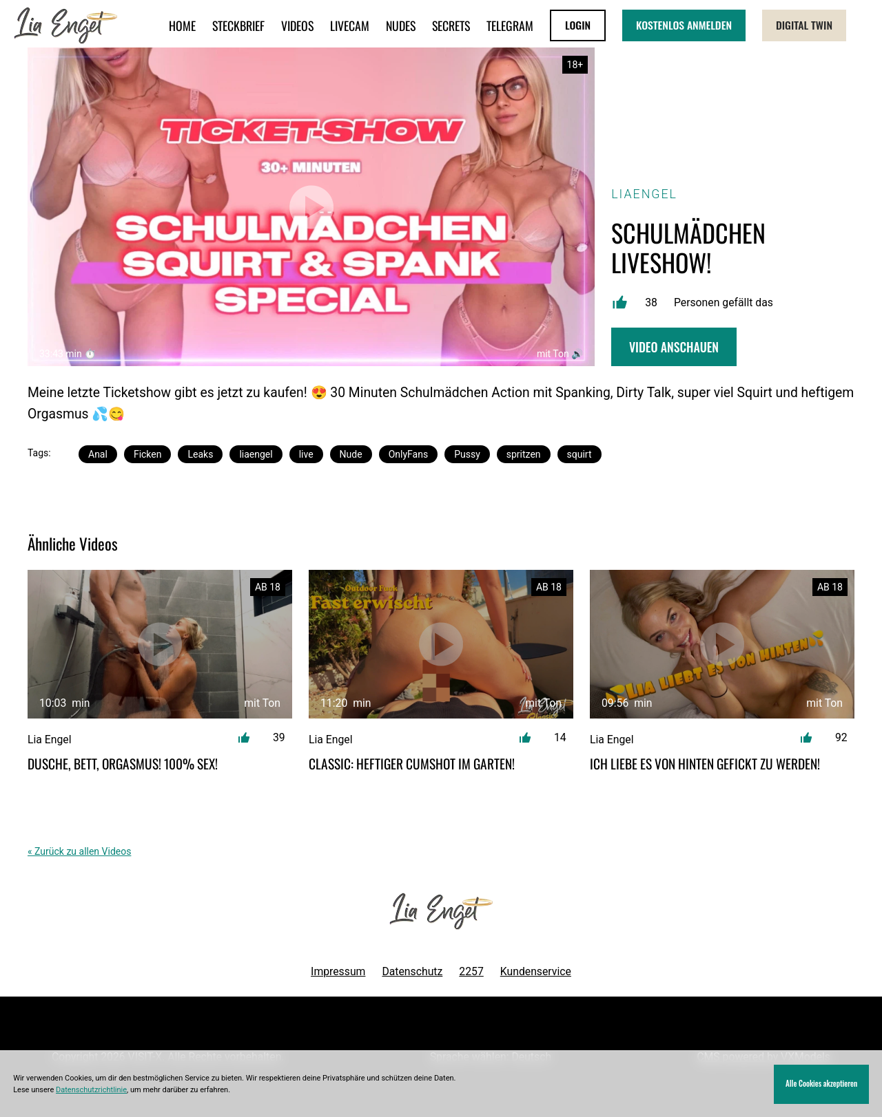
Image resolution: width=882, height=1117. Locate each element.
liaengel (255, 454)
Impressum (338, 971)
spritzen (523, 454)
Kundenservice (535, 971)
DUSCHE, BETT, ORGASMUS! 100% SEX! (123, 763)
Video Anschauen (674, 347)
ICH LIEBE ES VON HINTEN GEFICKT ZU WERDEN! (705, 763)
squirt (579, 454)
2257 (471, 971)
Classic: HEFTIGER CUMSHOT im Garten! (412, 763)
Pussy (467, 454)
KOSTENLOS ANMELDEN (684, 25)
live (306, 454)
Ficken (148, 454)
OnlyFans (408, 454)
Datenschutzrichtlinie (91, 1089)
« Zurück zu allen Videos (79, 851)
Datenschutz (412, 971)
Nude (351, 454)
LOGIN (578, 25)
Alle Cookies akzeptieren (821, 1083)
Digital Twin (804, 25)
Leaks (200, 454)
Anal (97, 454)
